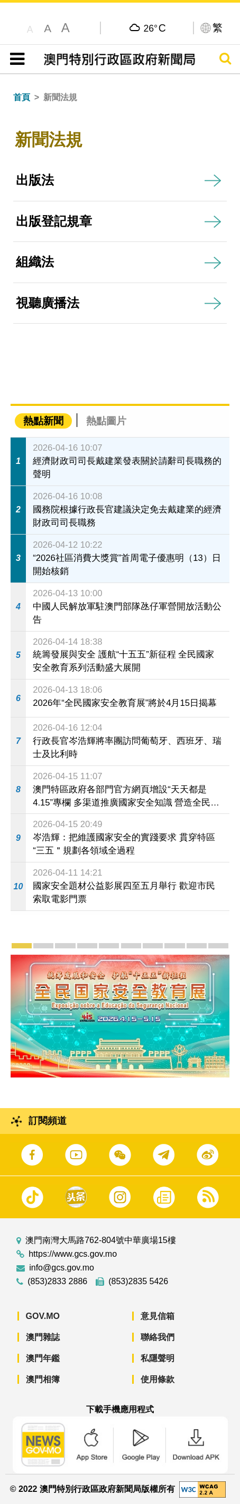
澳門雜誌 (43, 1337)
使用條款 (157, 1379)
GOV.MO (43, 1316)
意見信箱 (157, 1316)
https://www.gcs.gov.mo (73, 1254)
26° (155, 28)
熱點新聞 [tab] (43, 420)
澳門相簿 (43, 1379)
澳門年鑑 (43, 1358)
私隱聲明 (157, 1358)
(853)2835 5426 (138, 1281)
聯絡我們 (157, 1337)
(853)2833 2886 (57, 1281)
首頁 (21, 97)
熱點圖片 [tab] (106, 420)
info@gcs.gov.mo (61, 1268)
